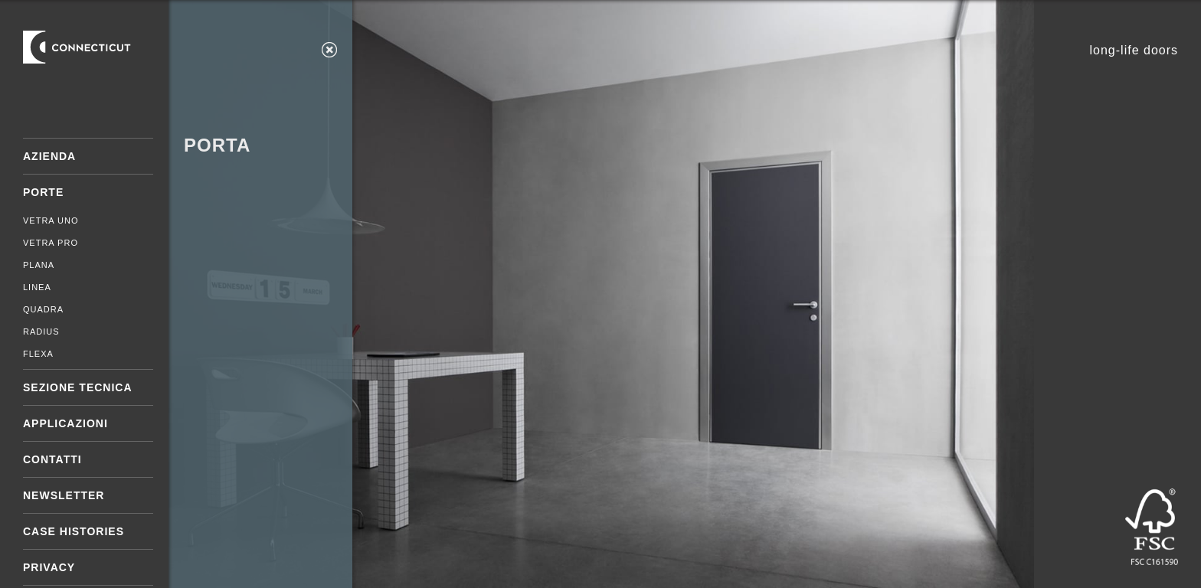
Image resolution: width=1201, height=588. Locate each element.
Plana (38, 265)
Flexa (38, 353)
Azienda (49, 156)
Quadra (43, 309)
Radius (41, 331)
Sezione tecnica (78, 387)
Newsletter (63, 495)
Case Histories (73, 531)
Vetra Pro (50, 242)
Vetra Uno (51, 220)
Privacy (49, 567)
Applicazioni (65, 423)
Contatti (52, 459)
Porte (43, 192)
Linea (37, 287)
